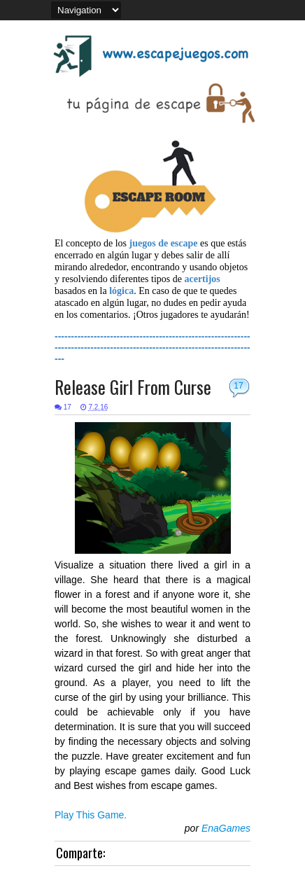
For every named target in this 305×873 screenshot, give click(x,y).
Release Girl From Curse (133, 387)
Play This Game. (91, 814)
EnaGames (225, 828)
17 (238, 386)
